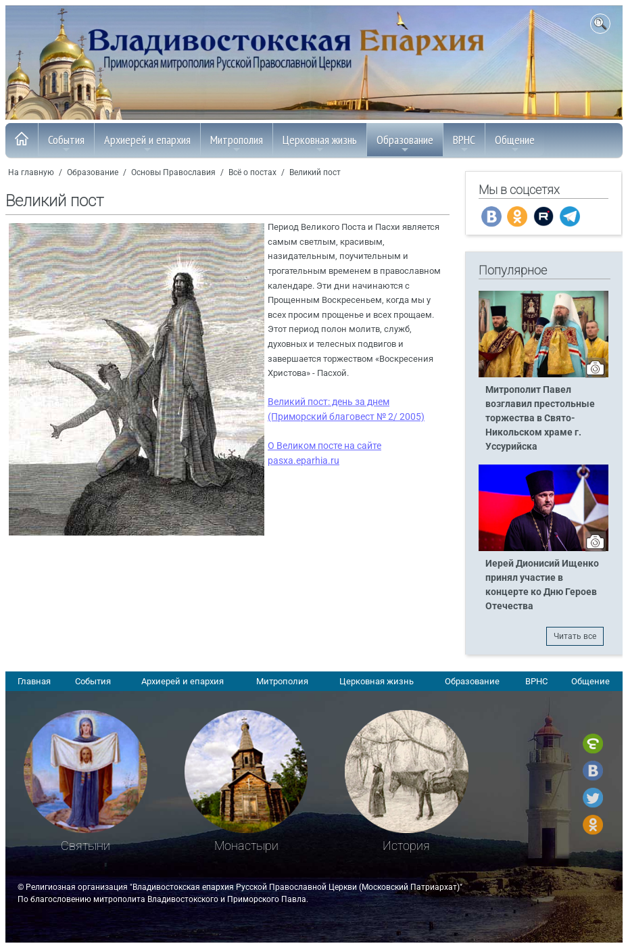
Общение (515, 143)
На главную (31, 172)
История (406, 845)
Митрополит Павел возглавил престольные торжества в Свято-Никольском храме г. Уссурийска (540, 418)
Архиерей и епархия (147, 143)
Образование (405, 143)
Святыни (85, 845)
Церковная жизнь (320, 143)
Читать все (575, 636)
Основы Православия (173, 172)
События (66, 143)
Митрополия (236, 143)
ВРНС (464, 143)
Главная (34, 681)
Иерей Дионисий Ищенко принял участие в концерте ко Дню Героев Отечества (542, 585)
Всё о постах (252, 172)
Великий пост (315, 172)
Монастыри (246, 845)
